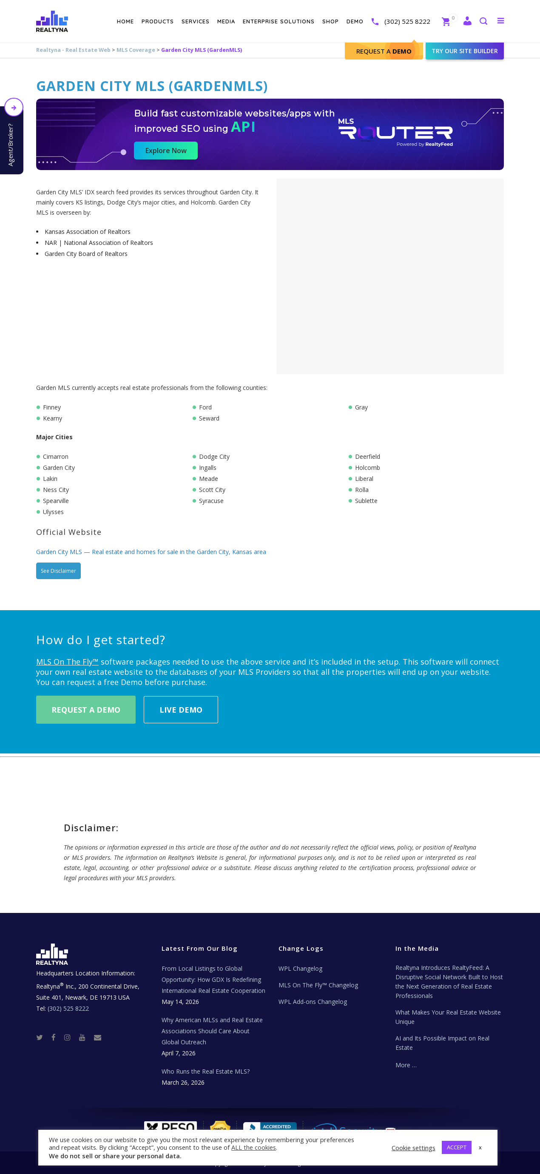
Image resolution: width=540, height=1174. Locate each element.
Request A (384, 51)
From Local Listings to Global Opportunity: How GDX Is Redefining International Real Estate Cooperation (213, 979)
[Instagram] (70, 1037)
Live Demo (180, 710)
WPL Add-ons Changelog (313, 1002)
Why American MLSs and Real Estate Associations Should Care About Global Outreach (212, 1031)
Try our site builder (465, 51)
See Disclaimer (58, 570)
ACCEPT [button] (456, 1147)
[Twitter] (43, 1037)
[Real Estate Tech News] (97, 1037)
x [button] (480, 1147)
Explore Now (166, 150)
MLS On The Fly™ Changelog (318, 985)
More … (406, 1065)
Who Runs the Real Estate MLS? (206, 1071)
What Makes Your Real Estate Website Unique (448, 1017)
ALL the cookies (253, 1147)
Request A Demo (85, 710)
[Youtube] (85, 1037)
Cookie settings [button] (413, 1147)
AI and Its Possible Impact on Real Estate (442, 1043)
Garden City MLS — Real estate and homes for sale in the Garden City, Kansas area (151, 552)
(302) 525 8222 (407, 21)
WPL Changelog (300, 968)
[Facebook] (57, 1037)
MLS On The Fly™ (67, 662)
